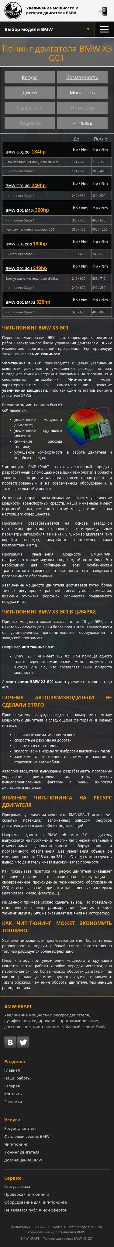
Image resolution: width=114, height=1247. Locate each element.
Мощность (82, 92)
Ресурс (30, 77)
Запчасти (13, 1101)
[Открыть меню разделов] (104, 29)
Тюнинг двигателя (22, 1152)
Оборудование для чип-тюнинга (35, 1202)
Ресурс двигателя (21, 1128)
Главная (12, 1070)
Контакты (13, 1094)
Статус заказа (17, 1186)
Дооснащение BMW (23, 1160)
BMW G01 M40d (27, 302)
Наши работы (17, 1078)
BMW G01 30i (25, 185)
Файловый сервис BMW (27, 1136)
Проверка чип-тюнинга (26, 1194)
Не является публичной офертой (35, 1210)
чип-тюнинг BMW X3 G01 (30, 681)
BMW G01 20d (26, 243)
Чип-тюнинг (16, 1144)
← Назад (82, 123)
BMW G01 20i (25, 151)
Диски (29, 92)
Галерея (12, 1086)
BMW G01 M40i (27, 210)
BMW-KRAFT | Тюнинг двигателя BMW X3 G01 (57, 1238)
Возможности (82, 77)
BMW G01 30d (26, 268)
